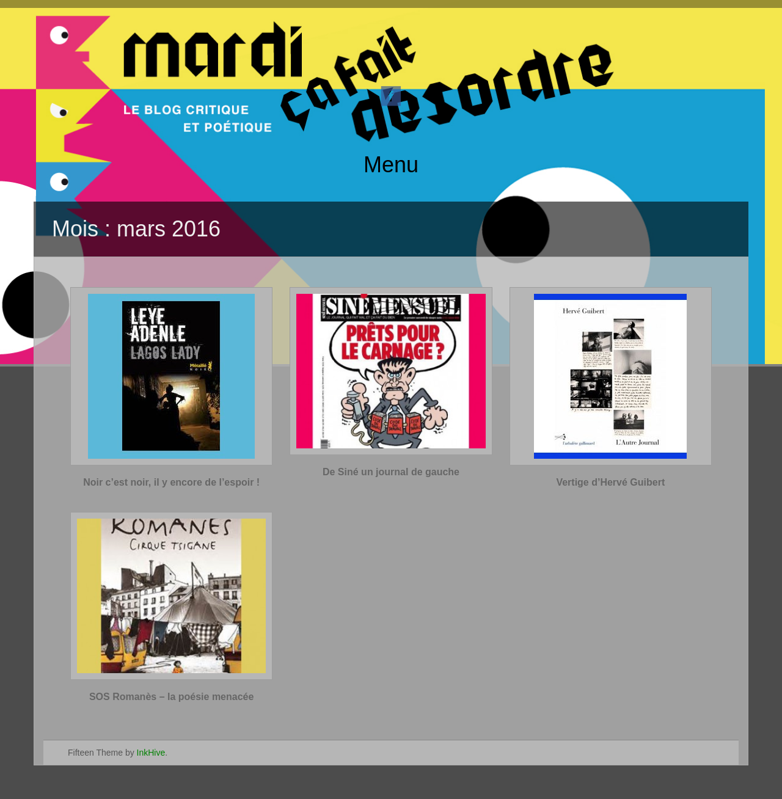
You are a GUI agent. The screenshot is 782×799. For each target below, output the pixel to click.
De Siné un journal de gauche (391, 472)
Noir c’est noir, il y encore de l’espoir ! (171, 482)
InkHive (151, 752)
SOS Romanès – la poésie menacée (171, 696)
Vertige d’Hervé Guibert (610, 482)
